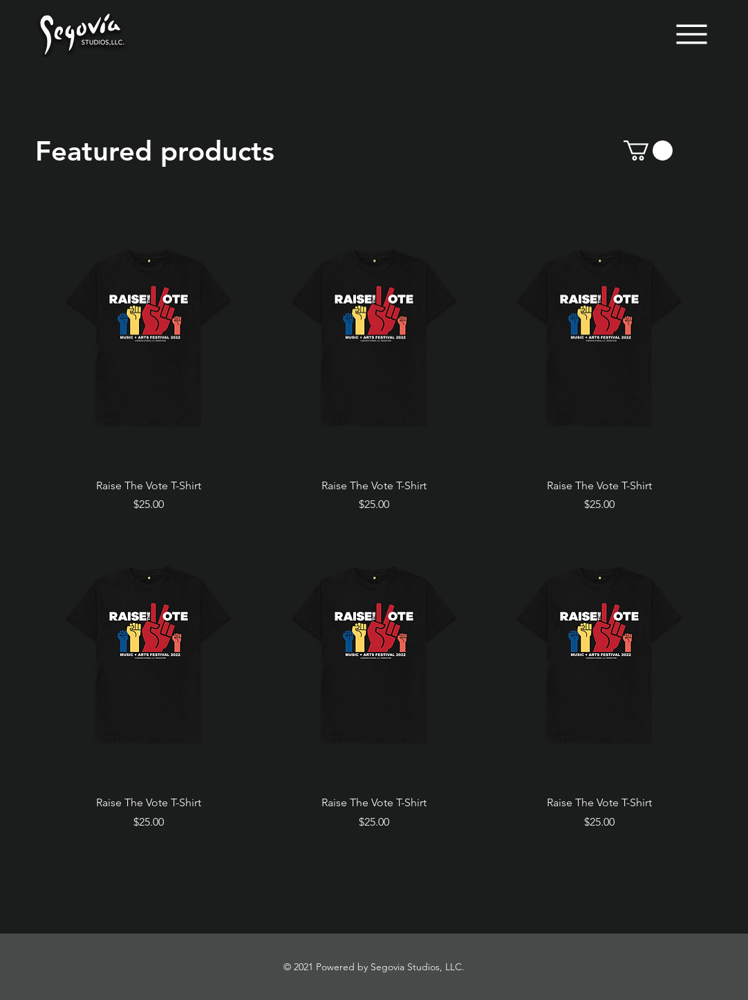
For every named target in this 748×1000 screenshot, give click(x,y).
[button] (648, 150)
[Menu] (692, 34)
